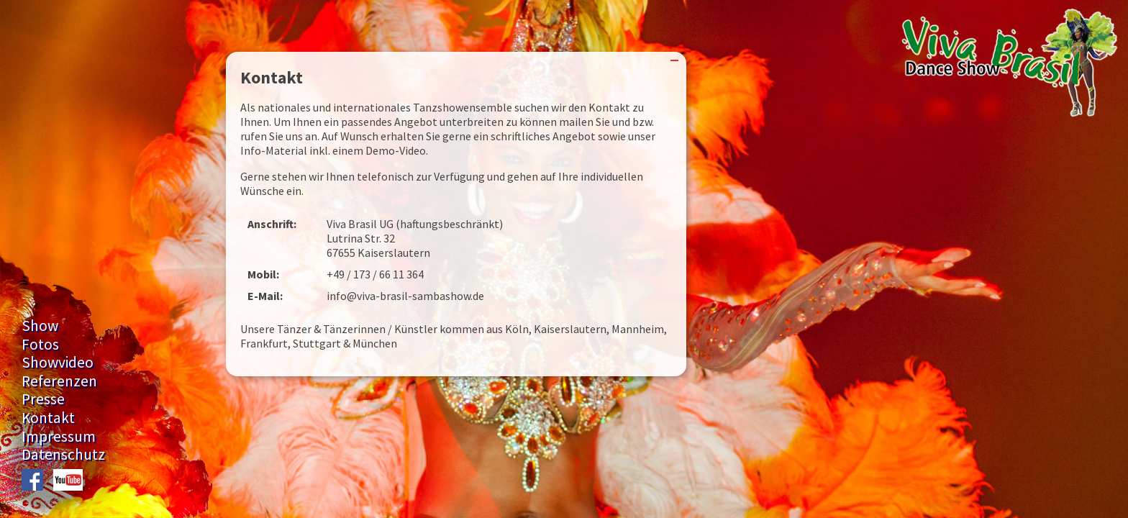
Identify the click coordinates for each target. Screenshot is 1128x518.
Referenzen (59, 381)
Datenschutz (63, 454)
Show (40, 325)
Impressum (59, 436)
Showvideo (58, 362)
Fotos (40, 344)
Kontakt (48, 417)
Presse (43, 399)
